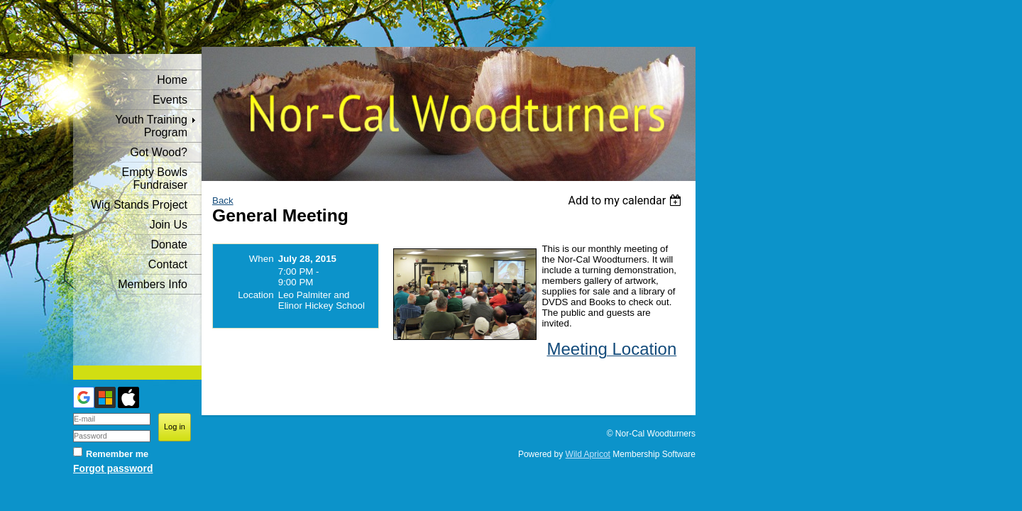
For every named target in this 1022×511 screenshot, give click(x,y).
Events (170, 100)
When (261, 258)
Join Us (168, 225)
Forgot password (113, 468)
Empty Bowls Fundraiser (154, 178)
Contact (167, 264)
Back (222, 200)
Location (255, 295)
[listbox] (626, 200)
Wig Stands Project (139, 205)
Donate (168, 244)
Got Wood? (158, 152)
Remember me (117, 454)
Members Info (152, 284)
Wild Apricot (588, 454)
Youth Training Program (151, 126)
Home (172, 80)
